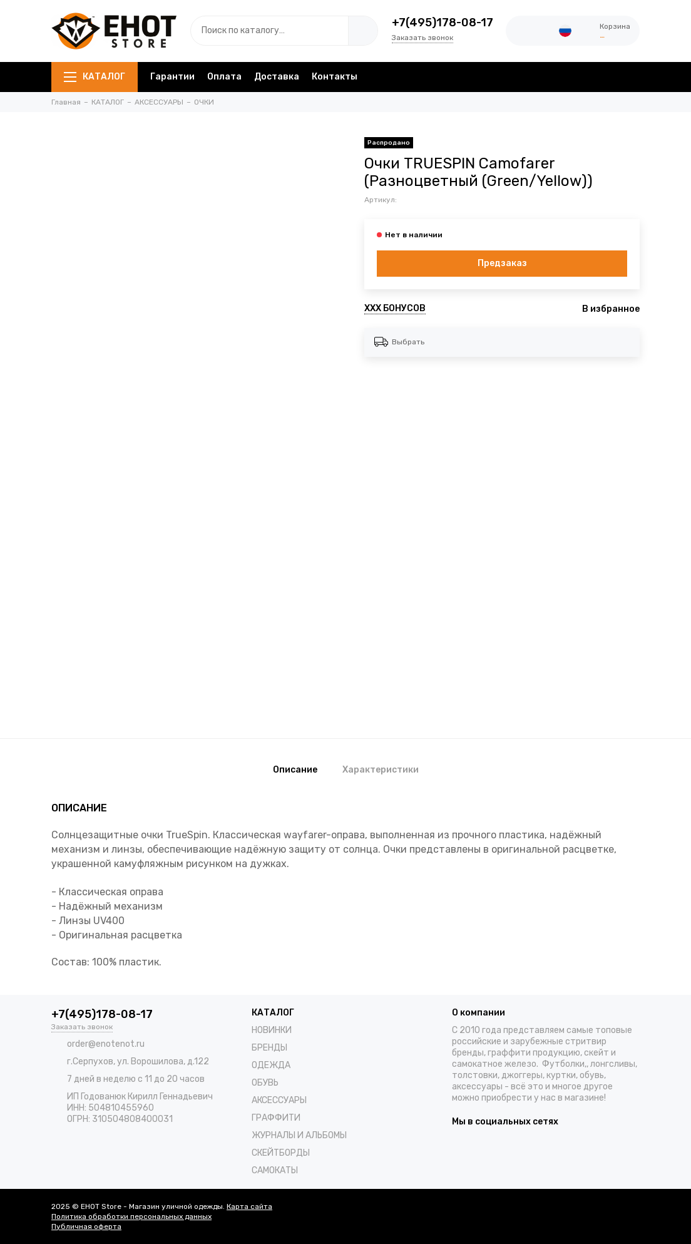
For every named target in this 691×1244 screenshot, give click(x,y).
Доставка (276, 76)
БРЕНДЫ (269, 1047)
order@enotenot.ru (106, 1044)
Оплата (224, 76)
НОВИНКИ (272, 1030)
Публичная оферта (86, 1226)
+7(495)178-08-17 (442, 22)
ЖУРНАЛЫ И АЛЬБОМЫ (299, 1135)
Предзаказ (502, 263)
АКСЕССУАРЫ (279, 1100)
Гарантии (172, 76)
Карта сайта (249, 1206)
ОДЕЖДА (271, 1065)
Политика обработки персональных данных (131, 1216)
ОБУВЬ (265, 1082)
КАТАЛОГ (94, 76)
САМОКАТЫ (275, 1170)
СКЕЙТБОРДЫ (281, 1153)
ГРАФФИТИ (276, 1118)
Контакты (334, 76)
